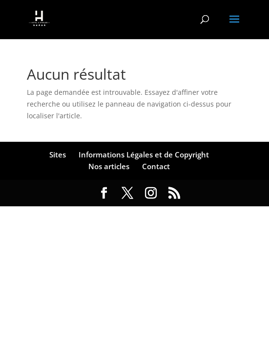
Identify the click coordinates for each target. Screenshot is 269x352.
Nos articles (108, 166)
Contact (156, 166)
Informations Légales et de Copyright (144, 154)
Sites (57, 154)
